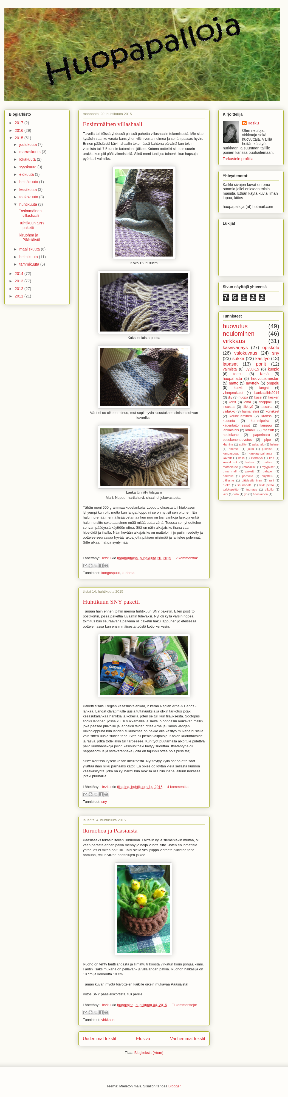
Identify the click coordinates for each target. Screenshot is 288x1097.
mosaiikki (250, 467)
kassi (258, 397)
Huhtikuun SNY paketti (111, 601)
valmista (230, 369)
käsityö (262, 358)
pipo (267, 440)
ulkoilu (269, 489)
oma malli (230, 471)
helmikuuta (29, 257)
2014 (19, 273)
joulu (250, 448)
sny (104, 802)
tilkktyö (247, 407)
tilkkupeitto (266, 485)
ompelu (273, 383)
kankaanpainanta (260, 453)
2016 (19, 130)
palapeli (268, 471)
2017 (19, 123)
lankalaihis (231, 430)
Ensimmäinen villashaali (112, 124)
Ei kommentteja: (184, 1005)
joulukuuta (28, 144)
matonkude (230, 467)
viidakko (229, 411)
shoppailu (266, 402)
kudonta (128, 573)
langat (264, 388)
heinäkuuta (29, 182)
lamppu (266, 425)
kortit (232, 402)
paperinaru (261, 435)
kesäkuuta (28, 189)
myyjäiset (268, 467)
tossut (238, 374)
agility (243, 444)
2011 (19, 296)
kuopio (273, 369)
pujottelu (267, 476)
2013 (19, 281)
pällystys (229, 480)
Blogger (174, 1086)
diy (230, 397)
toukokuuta (29, 197)
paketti (250, 471)
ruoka (226, 485)
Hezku (253, 123)
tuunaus (251, 489)
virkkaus (107, 1020)
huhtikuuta (28, 204)
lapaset (230, 364)
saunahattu (244, 485)
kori (271, 458)
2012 (19, 288)
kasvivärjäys (235, 347)
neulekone (231, 435)
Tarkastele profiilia (238, 159)
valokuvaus (245, 353)
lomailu (250, 430)
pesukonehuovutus (237, 440)
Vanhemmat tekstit (187, 1038)
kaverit (227, 458)
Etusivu (143, 1038)
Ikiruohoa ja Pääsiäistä (110, 830)
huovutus (235, 326)
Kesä (264, 374)
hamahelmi (250, 411)
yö (245, 494)
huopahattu (232, 378)
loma (247, 402)
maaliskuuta (30, 249)
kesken (273, 397)
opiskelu (270, 347)
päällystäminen (252, 480)
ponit (261, 364)
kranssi (266, 416)
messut (268, 430)
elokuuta (27, 174)
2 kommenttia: (187, 558)
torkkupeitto (231, 489)
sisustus (229, 407)
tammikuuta (29, 264)
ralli (271, 480)
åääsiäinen (260, 494)
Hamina (228, 444)
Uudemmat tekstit (99, 1038)
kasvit (238, 388)
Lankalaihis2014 (266, 393)
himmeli (234, 448)
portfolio (247, 476)
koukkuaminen (241, 416)
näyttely (252, 383)
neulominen (239, 333)
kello (241, 458)
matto (233, 383)
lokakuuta (28, 159)
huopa (243, 397)
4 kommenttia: (178, 787)
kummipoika (260, 421)
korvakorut (230, 462)
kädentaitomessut (236, 425)
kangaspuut (110, 573)
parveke (228, 476)
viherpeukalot (233, 393)
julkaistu (267, 448)
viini (225, 494)
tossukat (267, 407)
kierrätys (256, 458)
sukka (238, 358)
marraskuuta (30, 152)
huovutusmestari (265, 378)
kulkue (249, 462)
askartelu (258, 444)
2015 (19, 138)
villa (236, 494)
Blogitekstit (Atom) (148, 1053)
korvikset (272, 411)
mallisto (268, 462)
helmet (274, 444)
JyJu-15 (252, 369)
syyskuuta (28, 167)
